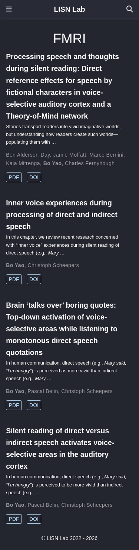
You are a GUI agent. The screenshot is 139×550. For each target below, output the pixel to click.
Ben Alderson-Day (28, 155)
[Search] (129, 9)
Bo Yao (52, 163)
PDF (14, 177)
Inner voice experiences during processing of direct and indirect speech (62, 214)
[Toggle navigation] (9, 9)
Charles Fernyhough (90, 163)
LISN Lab (69, 9)
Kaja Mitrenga (23, 163)
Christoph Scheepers (53, 265)
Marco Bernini (106, 155)
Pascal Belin (43, 391)
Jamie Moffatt (69, 155)
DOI (34, 177)
